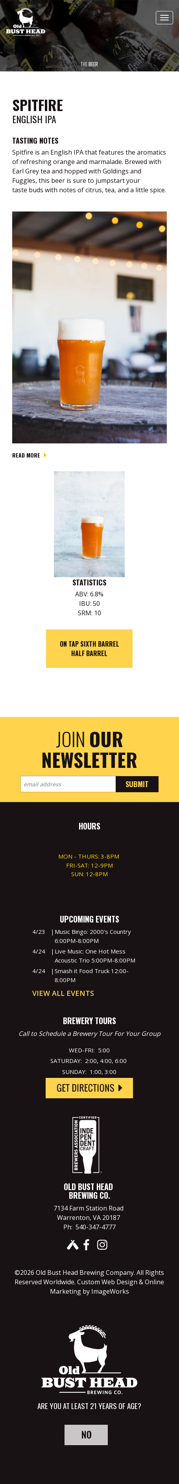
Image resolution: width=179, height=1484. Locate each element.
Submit (137, 784)
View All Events (63, 993)
